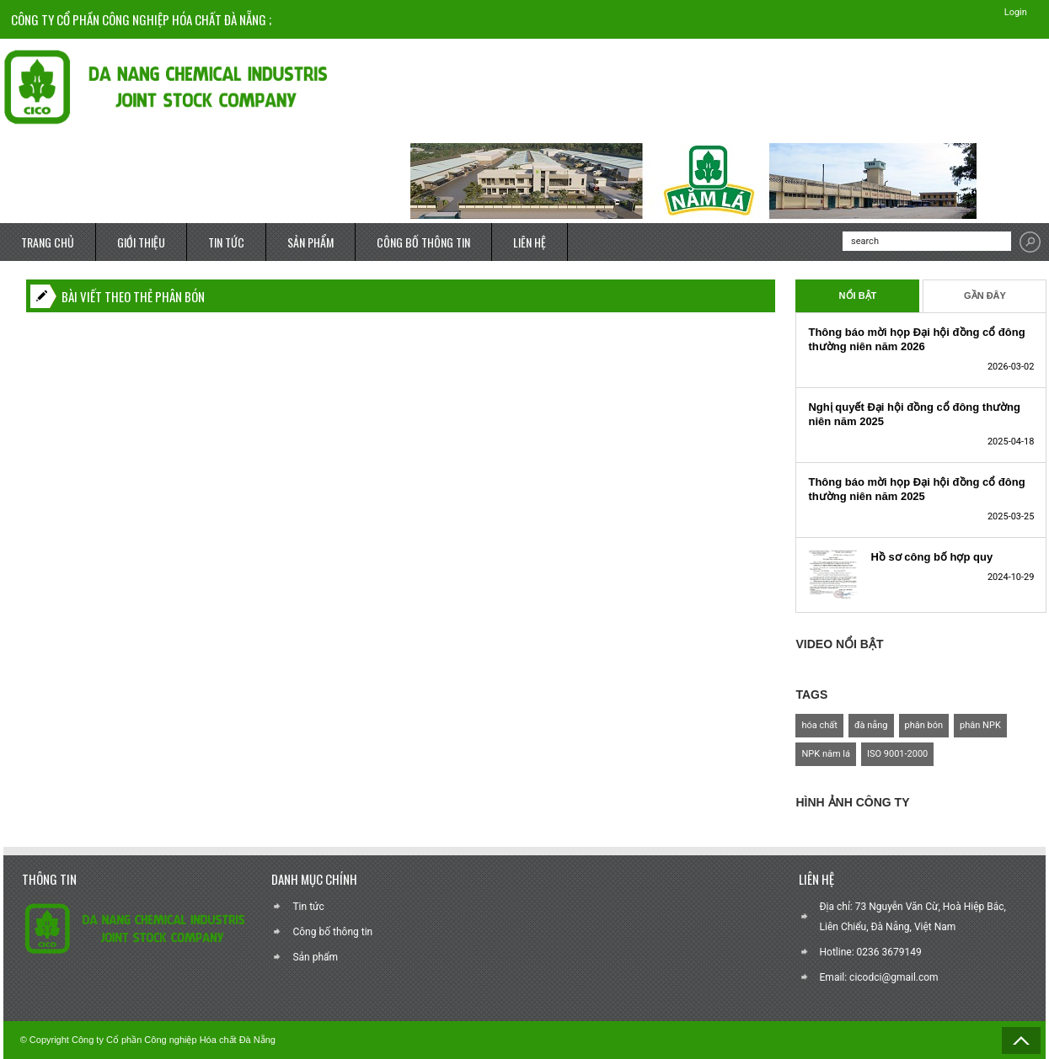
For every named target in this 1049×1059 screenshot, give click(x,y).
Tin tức (308, 907)
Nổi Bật (858, 296)
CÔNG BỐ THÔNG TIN (423, 242)
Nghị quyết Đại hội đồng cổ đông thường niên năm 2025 (914, 414)
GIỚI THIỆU (141, 242)
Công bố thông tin (332, 932)
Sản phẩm (315, 957)
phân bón (924, 726)
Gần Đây (985, 296)
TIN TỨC (226, 242)
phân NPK (980, 726)
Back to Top (1021, 1040)
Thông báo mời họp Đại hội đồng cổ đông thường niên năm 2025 (916, 489)
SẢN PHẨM (310, 242)
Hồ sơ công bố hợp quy (931, 557)
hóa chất (819, 726)
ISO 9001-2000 (897, 754)
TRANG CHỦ (47, 242)
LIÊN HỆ (529, 242)
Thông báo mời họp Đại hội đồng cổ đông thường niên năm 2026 (916, 339)
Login (1012, 12)
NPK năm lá (825, 754)
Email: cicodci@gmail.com (879, 977)
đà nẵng (871, 726)
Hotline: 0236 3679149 (871, 952)
